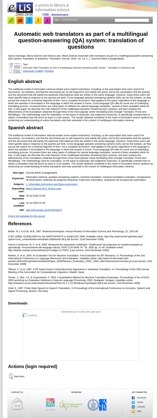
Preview (49, 71)
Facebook (139, 397)
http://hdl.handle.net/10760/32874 (44, 210)
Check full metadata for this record (26, 216)
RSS (136, 411)
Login (56, 19)
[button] (11, 376)
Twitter (137, 402)
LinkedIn (138, 406)
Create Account (69, 19)
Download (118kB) (33, 71)
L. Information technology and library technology (51, 184)
